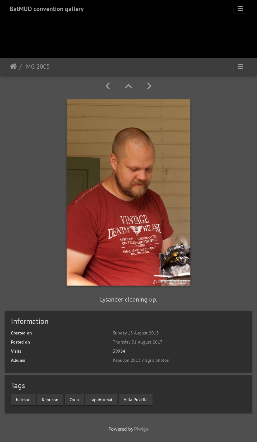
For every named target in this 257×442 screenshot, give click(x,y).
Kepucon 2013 (127, 360)
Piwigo (141, 429)
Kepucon (50, 399)
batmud (23, 399)
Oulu (74, 399)
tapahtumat (101, 399)
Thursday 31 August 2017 (138, 342)
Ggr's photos (157, 360)
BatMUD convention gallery (47, 9)
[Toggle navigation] (240, 8)
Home (13, 66)
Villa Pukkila (136, 399)
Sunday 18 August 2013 (136, 333)
